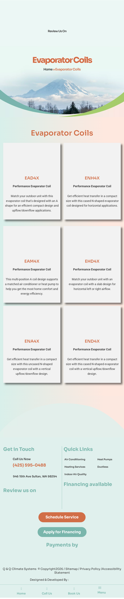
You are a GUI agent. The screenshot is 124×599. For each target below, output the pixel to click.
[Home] (21, 589)
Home (48, 69)
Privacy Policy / (91, 569)
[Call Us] (46, 589)
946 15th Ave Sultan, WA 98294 (35, 476)
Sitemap (71, 569)
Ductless (102, 466)
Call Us (46, 594)
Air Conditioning (74, 459)
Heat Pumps (104, 459)
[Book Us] (73, 589)
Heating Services (74, 466)
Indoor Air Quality (75, 474)
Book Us (74, 594)
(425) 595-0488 (29, 465)
